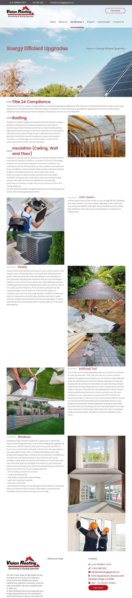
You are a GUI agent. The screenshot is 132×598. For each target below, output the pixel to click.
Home (89, 48)
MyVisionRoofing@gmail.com (106, 572)
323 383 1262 (38, 2)
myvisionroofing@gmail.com (62, 2)
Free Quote (115, 10)
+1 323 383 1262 (99, 568)
